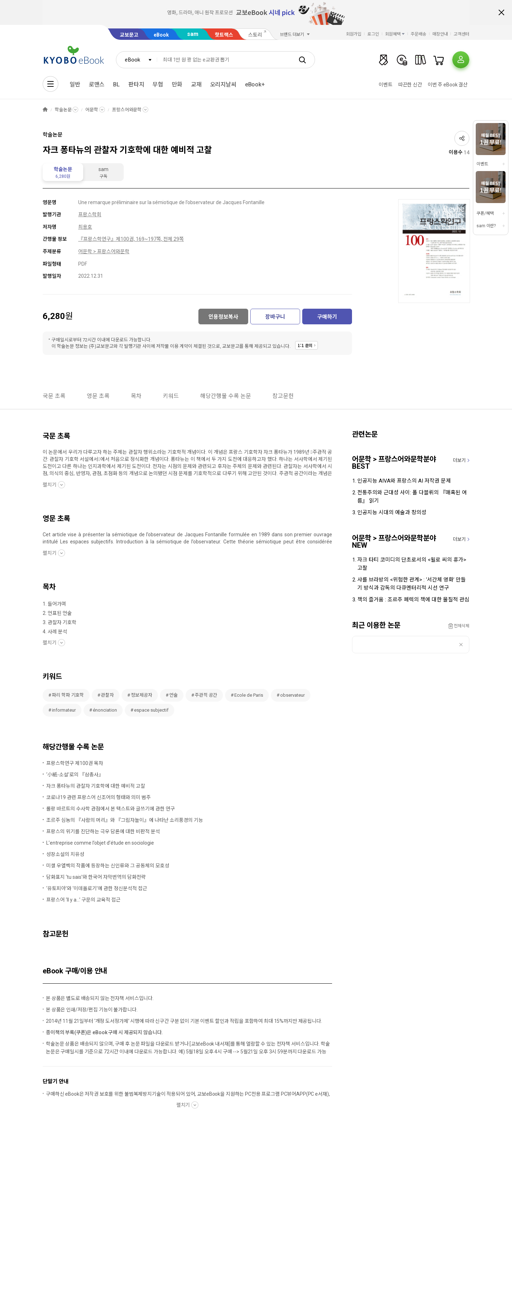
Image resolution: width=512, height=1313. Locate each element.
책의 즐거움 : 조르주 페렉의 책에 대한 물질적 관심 (413, 599)
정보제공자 (141, 695)
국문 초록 (54, 396)
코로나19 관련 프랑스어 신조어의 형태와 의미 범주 (98, 797)
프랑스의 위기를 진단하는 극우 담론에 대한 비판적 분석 (103, 831)
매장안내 (440, 34)
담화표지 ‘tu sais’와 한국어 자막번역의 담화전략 (96, 877)
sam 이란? (486, 225)
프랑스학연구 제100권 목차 (74, 763)
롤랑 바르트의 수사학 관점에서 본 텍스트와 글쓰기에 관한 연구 (110, 809)
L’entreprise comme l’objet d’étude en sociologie (100, 843)
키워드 (171, 396)
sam (192, 34)
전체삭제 (461, 625)
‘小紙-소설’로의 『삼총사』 (74, 774)
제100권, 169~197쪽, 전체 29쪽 (150, 239)
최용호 (85, 227)
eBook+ (255, 84)
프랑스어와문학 (127, 109)
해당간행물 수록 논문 (225, 396)
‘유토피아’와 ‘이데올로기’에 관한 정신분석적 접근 (96, 888)
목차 (136, 396)
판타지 (136, 84)
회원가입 (354, 34)
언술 (173, 695)
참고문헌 (283, 396)
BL (116, 84)
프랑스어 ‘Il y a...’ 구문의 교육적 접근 (83, 900)
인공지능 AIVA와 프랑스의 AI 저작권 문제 (404, 481)
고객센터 (461, 34)
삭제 (461, 644)
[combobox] (136, 59)
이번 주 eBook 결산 (448, 84)
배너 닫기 (501, 12)
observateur (292, 695)
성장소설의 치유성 (65, 854)
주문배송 (418, 34)
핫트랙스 (224, 35)
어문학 (91, 109)
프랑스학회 (89, 214)
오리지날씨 (223, 84)
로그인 (373, 34)
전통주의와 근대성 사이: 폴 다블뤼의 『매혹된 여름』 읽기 (412, 496)
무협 (158, 84)
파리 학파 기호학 (68, 695)
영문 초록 (98, 396)
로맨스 (97, 84)
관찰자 (107, 695)
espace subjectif (151, 710)
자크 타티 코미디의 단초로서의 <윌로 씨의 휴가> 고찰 (411, 564)
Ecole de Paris (248, 695)
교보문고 (129, 35)
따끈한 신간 (410, 84)
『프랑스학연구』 (97, 239)
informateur (64, 710)
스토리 (255, 35)
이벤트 (386, 84)
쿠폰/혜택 (485, 213)
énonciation (105, 710)
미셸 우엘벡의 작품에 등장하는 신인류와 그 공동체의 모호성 (107, 865)
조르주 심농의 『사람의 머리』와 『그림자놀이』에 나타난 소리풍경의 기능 (124, 820)
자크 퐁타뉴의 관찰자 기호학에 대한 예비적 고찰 (95, 786)
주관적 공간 (206, 695)
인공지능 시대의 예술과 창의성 (391, 512)
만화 (177, 84)
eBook (161, 35)
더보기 (459, 460)
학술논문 (63, 109)
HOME (45, 109)
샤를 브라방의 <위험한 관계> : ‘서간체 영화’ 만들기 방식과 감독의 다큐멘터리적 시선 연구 (411, 583)
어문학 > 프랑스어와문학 (103, 251)
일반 (75, 84)
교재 (196, 84)
